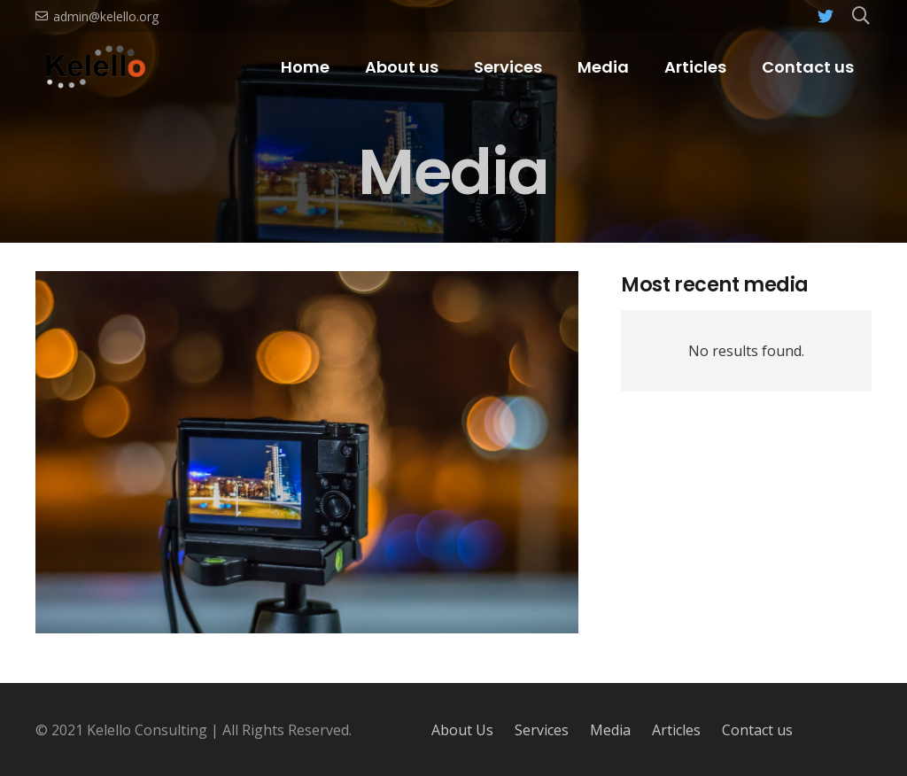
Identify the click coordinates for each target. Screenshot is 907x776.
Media (610, 730)
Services (542, 730)
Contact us (757, 730)
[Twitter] (825, 16)
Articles (676, 730)
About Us (462, 730)
